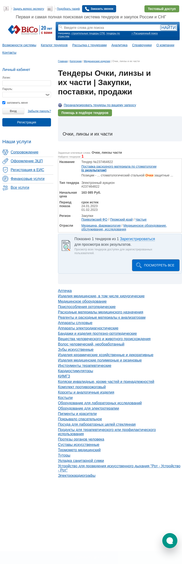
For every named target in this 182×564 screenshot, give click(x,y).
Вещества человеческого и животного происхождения (104, 339)
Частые (141, 219)
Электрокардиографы (77, 476)
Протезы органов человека (81, 439)
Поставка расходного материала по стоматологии (118, 168)
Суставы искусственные (78, 445)
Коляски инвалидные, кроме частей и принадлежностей (106, 382)
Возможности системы (19, 45)
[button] (169, 540)
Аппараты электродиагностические (88, 328)
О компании (165, 45)
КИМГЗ (64, 376)
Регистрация (26, 122)
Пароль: (7, 89)
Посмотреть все (159, 265)
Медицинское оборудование (82, 301)
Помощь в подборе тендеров (85, 113)
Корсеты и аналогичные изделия (86, 392)
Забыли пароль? (39, 111)
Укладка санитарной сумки (81, 461)
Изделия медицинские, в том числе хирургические (101, 296)
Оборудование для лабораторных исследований (100, 403)
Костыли (65, 398)
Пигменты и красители (77, 414)
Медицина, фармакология (101, 225)
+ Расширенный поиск (144, 33)
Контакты (9, 52)
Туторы (64, 455)
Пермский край (121, 219)
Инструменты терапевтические (84, 366)
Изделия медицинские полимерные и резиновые (100, 360)
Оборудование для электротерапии (88, 408)
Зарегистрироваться (137, 239)
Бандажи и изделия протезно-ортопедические (97, 333)
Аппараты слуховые (75, 323)
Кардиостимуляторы (75, 371)
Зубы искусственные (76, 350)
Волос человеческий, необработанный (91, 344)
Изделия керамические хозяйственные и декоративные (105, 355)
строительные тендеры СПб (88, 33)
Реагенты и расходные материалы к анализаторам (102, 317)
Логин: (6, 77)
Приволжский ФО (94, 219)
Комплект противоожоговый (82, 387)
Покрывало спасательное (80, 419)
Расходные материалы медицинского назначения (100, 312)
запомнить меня (15, 102)
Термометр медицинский (79, 450)
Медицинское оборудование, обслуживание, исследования (124, 227)
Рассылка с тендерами (89, 45)
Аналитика (119, 45)
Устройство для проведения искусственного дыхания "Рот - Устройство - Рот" (119, 468)
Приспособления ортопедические (87, 307)
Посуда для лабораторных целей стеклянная (97, 424)
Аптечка (65, 291)
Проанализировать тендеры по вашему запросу (100, 105)
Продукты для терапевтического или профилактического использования (107, 432)
